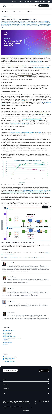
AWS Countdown (25, 100)
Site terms (9, 406)
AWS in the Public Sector (8, 330)
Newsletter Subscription (9, 361)
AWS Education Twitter (8, 358)
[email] (35, 404)
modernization (41, 257)
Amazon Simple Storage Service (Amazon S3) (19, 123)
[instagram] (41, 401)
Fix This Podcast (6, 341)
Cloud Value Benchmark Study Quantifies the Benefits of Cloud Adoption (25, 132)
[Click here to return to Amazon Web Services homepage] (4, 6)
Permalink (45, 25)
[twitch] (43, 401)
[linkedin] (39, 401)
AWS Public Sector (7, 257)
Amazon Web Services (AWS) (36, 61)
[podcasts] (48, 401)
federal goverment (22, 257)
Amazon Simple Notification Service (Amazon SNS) (14, 191)
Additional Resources (7, 342)
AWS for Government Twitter (10, 356)
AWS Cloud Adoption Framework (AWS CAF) (17, 65)
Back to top (26, 410)
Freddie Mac (23, 57)
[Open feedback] (50, 207)
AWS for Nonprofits (7, 335)
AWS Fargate (47, 190)
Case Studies (5, 339)
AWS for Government (7, 332)
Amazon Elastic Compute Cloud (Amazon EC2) (32, 118)
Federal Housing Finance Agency (41, 112)
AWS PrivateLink (43, 196)
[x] (35, 401)
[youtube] (46, 401)
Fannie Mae (31, 57)
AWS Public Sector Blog (6, 16)
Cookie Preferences (17, 406)
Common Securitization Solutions (8, 57)
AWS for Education (7, 333)
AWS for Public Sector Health (9, 336)
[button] (50, 1)
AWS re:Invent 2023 (10, 254)
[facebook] (37, 401)
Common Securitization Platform (25, 74)
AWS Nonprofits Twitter (9, 359)
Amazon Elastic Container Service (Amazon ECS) (33, 190)
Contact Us (5, 344)
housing (36, 257)
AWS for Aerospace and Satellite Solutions (12, 338)
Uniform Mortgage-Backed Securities (41, 67)
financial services (30, 257)
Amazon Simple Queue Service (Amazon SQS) (36, 191)
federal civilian (15, 257)
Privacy (4, 406)
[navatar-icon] (49, 2)
